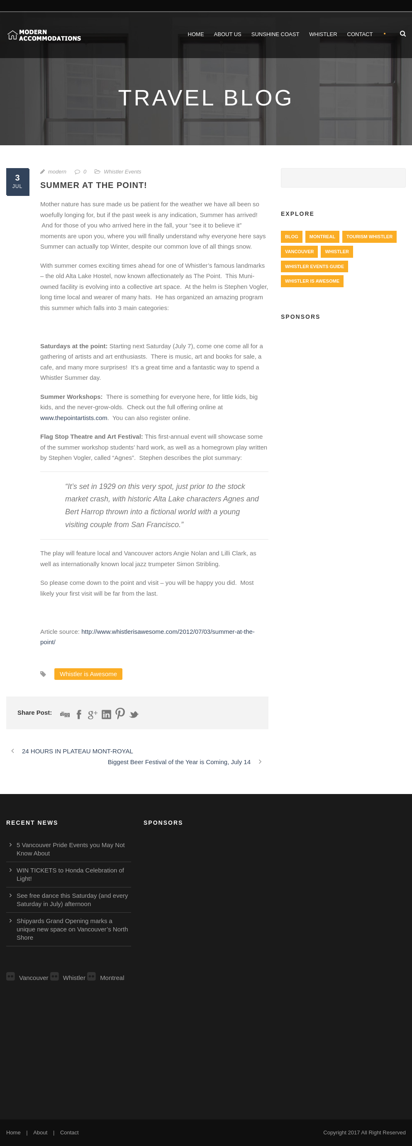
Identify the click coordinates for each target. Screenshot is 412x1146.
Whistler (323, 34)
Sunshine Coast (275, 34)
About (40, 1132)
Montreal (105, 977)
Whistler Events (122, 172)
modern (57, 172)
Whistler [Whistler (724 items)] (337, 251)
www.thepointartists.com (73, 417)
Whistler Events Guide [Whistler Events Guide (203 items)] (314, 266)
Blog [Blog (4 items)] (291, 236)
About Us (227, 34)
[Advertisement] (343, 383)
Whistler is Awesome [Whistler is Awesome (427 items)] (312, 281)
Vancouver (27, 977)
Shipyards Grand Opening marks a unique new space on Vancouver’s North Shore (72, 929)
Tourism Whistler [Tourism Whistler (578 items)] (369, 236)
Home (196, 34)
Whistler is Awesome (88, 673)
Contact (360, 34)
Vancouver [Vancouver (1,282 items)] (299, 251)
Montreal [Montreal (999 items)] (322, 236)
